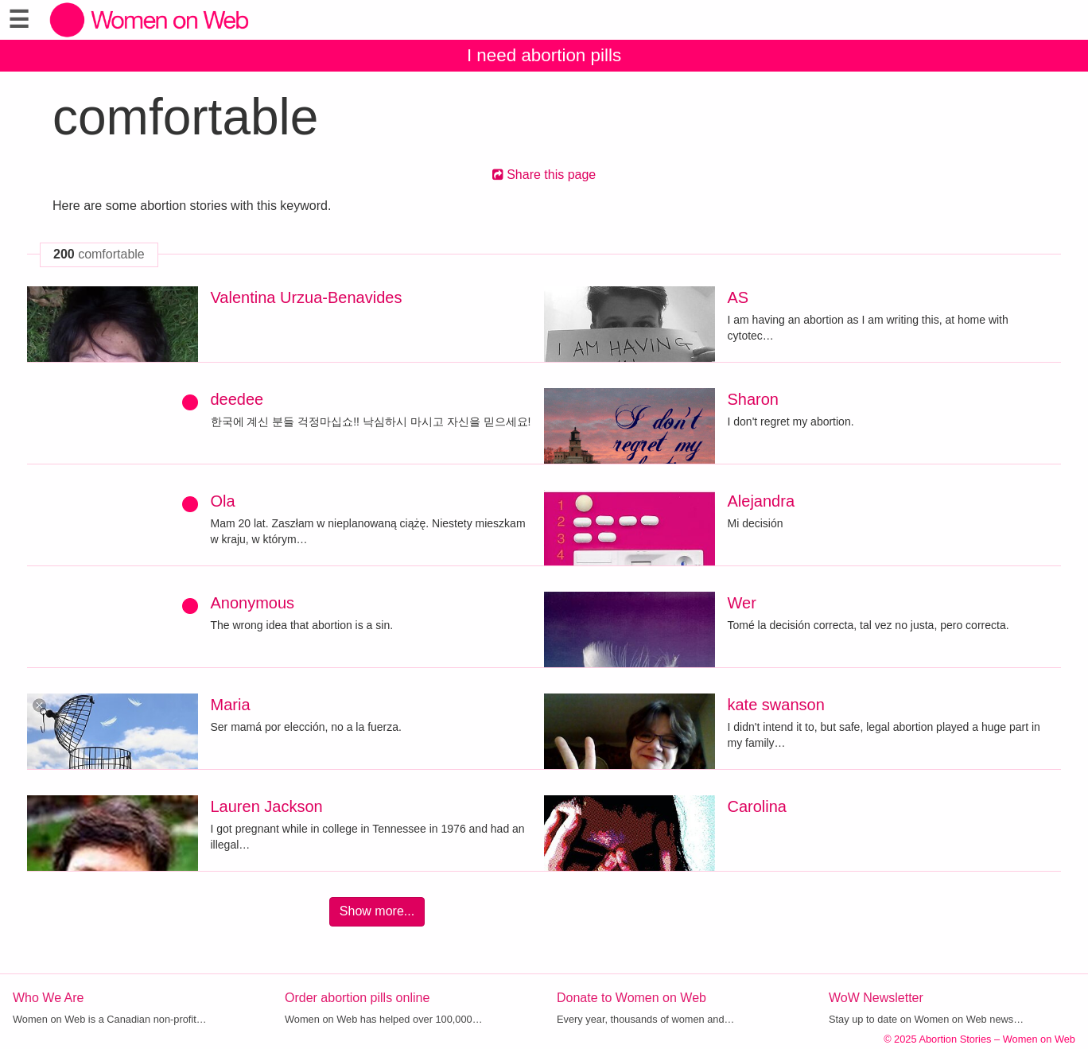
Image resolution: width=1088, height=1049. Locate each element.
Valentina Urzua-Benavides (306, 297)
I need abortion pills (544, 55)
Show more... (377, 911)
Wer (742, 603)
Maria (231, 704)
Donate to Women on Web (631, 997)
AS (738, 297)
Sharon (753, 399)
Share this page (544, 174)
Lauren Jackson (267, 806)
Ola (223, 501)
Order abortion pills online (357, 997)
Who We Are (48, 997)
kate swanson (776, 704)
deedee (237, 399)
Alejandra (761, 501)
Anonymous (253, 603)
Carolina (757, 806)
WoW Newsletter (876, 997)
